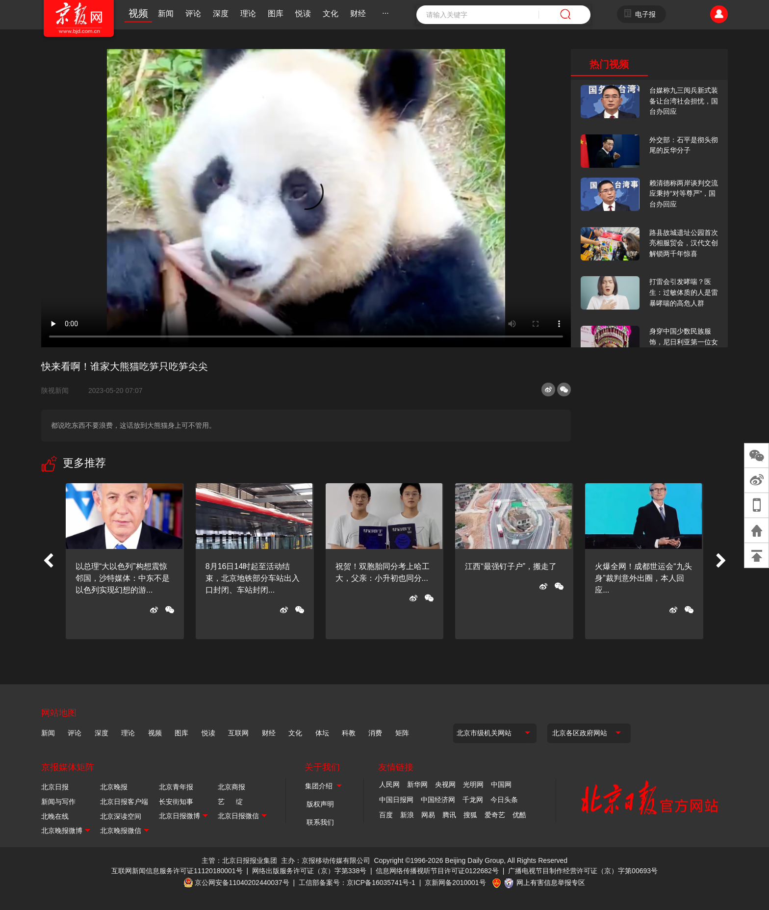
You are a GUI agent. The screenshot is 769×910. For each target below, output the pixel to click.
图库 (275, 13)
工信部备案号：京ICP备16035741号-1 (357, 882)
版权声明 (320, 804)
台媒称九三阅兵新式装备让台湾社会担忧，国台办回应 (683, 100)
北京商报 (231, 787)
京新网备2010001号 (455, 882)
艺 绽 (230, 802)
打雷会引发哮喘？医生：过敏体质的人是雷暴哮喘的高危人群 (683, 292)
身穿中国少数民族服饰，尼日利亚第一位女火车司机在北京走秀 (683, 341)
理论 (248, 13)
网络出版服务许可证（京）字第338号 (309, 871)
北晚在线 (55, 816)
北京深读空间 (120, 816)
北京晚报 (114, 787)
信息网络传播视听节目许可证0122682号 (437, 871)
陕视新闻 (59, 390)
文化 (330, 13)
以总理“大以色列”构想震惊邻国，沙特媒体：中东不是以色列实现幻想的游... (123, 578)
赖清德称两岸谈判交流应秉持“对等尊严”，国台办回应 (683, 193)
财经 (358, 13)
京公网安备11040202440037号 (242, 882)
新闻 (166, 13)
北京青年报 (176, 787)
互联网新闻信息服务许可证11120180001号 (177, 871)
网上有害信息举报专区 (550, 882)
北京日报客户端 (124, 802)
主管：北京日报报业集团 (239, 860)
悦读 (303, 13)
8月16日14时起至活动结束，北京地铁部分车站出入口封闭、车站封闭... (252, 578)
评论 (193, 13)
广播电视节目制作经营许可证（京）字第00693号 (583, 871)
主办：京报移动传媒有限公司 (325, 860)
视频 (138, 13)
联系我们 (320, 822)
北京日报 (55, 787)
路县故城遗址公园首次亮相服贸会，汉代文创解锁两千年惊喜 (683, 243)
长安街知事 (176, 802)
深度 (221, 13)
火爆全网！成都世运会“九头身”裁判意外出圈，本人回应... (643, 578)
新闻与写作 (58, 802)
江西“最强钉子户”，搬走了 (511, 566)
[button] (48, 561)
